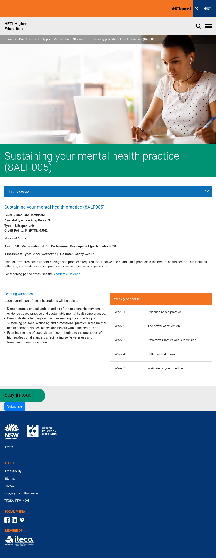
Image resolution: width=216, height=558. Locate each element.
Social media (14, 511)
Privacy (9, 486)
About (9, 463)
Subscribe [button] (15, 406)
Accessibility (12, 471)
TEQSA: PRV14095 (17, 500)
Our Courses (27, 39)
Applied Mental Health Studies (62, 39)
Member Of (13, 530)
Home (8, 39)
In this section (19, 191)
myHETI (206, 8)
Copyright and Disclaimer (21, 493)
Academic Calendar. (68, 274)
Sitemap (9, 478)
